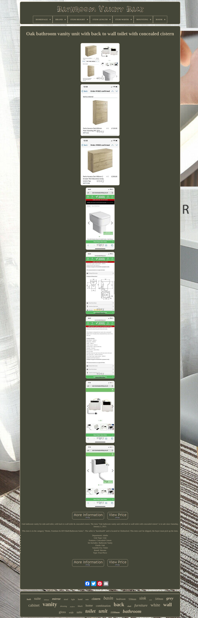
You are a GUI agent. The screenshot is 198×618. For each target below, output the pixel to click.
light (73, 599)
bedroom (121, 599)
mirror (56, 599)
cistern (96, 599)
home (89, 605)
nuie (87, 599)
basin (108, 598)
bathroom (132, 611)
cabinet (33, 605)
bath (29, 599)
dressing (63, 606)
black (80, 606)
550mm (132, 599)
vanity (50, 604)
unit (103, 611)
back (119, 604)
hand (80, 599)
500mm (159, 599)
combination (103, 605)
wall (167, 604)
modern (72, 606)
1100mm (115, 612)
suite (37, 599)
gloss (62, 612)
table (79, 612)
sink (142, 598)
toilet (90, 611)
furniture (140, 605)
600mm (46, 600)
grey (169, 598)
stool (66, 599)
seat (150, 600)
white (155, 605)
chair (129, 606)
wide (71, 612)
